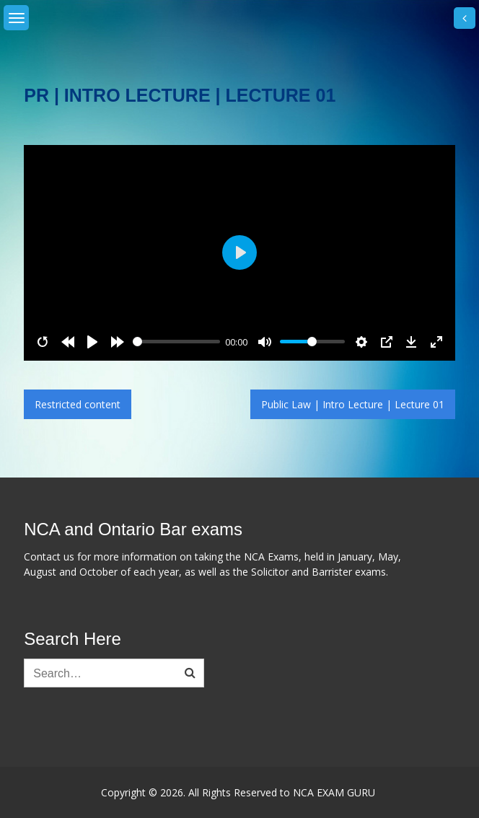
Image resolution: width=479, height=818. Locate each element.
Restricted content (77, 404)
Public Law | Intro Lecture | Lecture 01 (352, 404)
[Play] (92, 341)
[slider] (176, 341)
